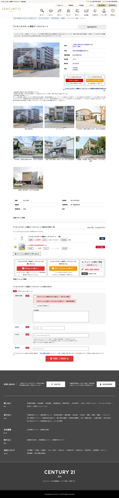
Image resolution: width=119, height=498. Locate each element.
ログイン (91, 5)
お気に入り (59, 5)
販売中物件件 (92, 26)
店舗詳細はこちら (92, 265)
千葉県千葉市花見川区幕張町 (81, 44)
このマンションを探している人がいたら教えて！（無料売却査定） (55, 301)
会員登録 (102, 5)
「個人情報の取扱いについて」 (48, 353)
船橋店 (104, 1)
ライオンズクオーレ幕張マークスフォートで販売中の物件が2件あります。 (85, 89)
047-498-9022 (113, 1)
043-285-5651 (96, 1)
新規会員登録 (106, 384)
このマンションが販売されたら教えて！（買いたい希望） (52, 297)
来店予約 (112, 5)
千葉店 (88, 1)
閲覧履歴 (70, 5)
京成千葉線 (78, 51)
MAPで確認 (76, 46)
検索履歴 (81, 5)
